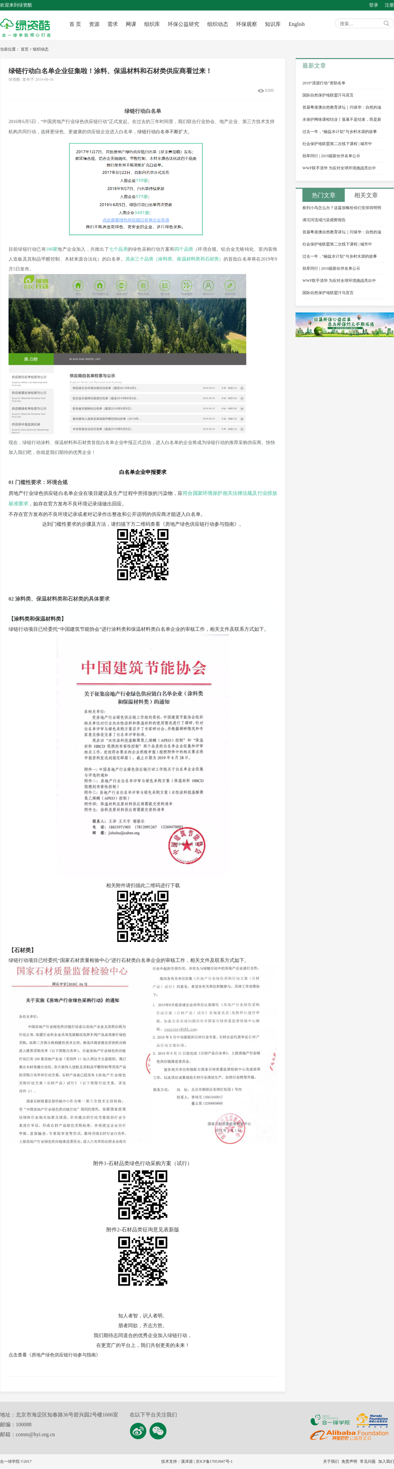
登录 (373, 5)
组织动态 (217, 24)
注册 (389, 5)
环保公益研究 (183, 24)
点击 (54, 1354)
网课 (131, 24)
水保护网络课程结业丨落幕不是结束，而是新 (341, 119)
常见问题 (368, 1461)
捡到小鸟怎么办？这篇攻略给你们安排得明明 (341, 207)
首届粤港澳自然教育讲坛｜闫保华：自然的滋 (341, 107)
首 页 (75, 24)
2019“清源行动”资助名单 (323, 83)
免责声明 (349, 1461)
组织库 (152, 24)
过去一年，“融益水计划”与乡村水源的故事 (339, 131)
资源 (94, 24)
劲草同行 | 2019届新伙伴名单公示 (331, 156)
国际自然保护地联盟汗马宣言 (328, 95)
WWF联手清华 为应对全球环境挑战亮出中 (339, 168)
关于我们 (331, 1461)
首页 (25, 49)
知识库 (273, 24)
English (297, 24)
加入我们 (386, 1461)
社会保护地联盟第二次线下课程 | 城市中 (337, 143)
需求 (112, 24)
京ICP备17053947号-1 (214, 1461)
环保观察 (246, 24)
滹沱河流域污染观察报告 (324, 220)
